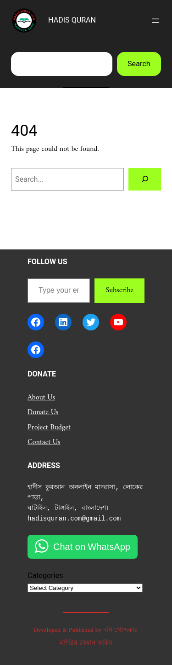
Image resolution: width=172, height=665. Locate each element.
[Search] (144, 179)
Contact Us (44, 442)
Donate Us (43, 412)
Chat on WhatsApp (91, 547)
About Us (41, 397)
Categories (45, 575)
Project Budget (49, 427)
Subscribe (119, 290)
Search (139, 63)
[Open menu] (155, 20)
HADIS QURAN (72, 20)
